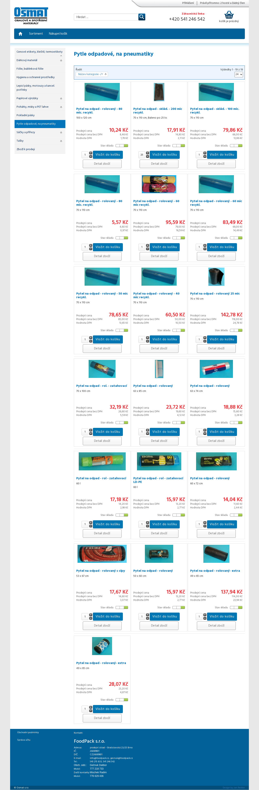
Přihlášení (188, 3)
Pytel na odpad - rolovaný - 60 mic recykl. (156, 203)
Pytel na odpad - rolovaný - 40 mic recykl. (156, 295)
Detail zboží (102, 163)
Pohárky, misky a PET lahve (33, 107)
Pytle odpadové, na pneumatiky (36, 124)
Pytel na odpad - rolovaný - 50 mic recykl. (102, 295)
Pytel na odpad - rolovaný (153, 386)
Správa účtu (23, 740)
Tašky (20, 141)
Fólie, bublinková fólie (30, 69)
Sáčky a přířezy (26, 132)
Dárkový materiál (27, 60)
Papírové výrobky (27, 98)
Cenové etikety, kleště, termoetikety (40, 52)
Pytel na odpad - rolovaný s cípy (100, 571)
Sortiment (36, 33)
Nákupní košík (58, 33)
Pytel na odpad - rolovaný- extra (215, 571)
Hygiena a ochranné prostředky (36, 77)
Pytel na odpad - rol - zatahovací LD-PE (158, 480)
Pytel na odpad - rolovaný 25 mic (215, 293)
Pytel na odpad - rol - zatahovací (101, 478)
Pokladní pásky (26, 115)
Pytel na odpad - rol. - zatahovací (101, 386)
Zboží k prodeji (26, 149)
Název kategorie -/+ (90, 74)
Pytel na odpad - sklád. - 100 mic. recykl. (214, 110)
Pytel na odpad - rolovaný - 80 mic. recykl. (99, 110)
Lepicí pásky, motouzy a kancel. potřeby (36, 88)
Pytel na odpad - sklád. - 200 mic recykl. (157, 110)
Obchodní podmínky (28, 733)
